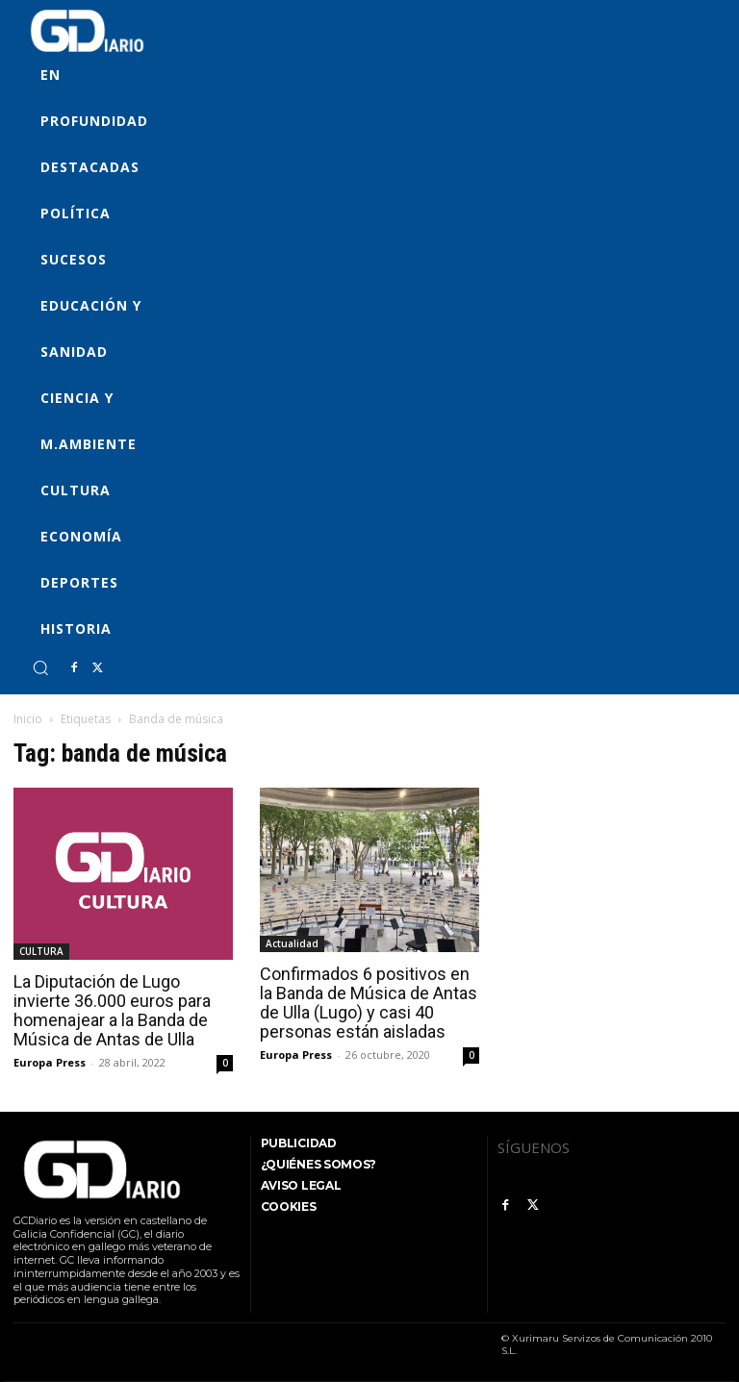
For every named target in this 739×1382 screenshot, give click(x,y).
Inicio (27, 719)
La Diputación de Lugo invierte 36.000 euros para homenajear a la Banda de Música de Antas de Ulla (112, 1010)
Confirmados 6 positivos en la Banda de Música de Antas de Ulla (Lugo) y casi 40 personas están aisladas (368, 1003)
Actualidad (292, 943)
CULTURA (41, 951)
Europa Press (49, 1062)
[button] (40, 667)
